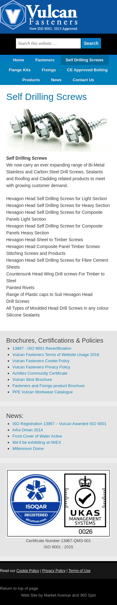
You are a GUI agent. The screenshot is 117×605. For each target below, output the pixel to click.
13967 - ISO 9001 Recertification (41, 348)
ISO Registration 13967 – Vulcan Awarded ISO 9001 (59, 423)
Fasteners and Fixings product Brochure (48, 385)
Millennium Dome (28, 448)
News (56, 79)
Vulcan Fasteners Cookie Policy (41, 361)
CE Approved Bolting (87, 70)
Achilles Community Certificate (39, 373)
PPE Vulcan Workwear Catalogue (42, 392)
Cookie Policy (28, 571)
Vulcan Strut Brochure (32, 379)
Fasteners (44, 60)
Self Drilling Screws (84, 60)
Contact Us (83, 79)
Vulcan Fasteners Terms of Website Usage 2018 (55, 354)
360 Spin (88, 595)
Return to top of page (19, 588)
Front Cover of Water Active (37, 436)
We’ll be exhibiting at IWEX (36, 442)
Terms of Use (79, 571)
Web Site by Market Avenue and (50, 595)
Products (28, 79)
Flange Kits (20, 70)
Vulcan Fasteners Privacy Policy (41, 367)
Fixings (49, 70)
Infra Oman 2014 (27, 430)
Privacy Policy (54, 571)
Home (18, 60)
